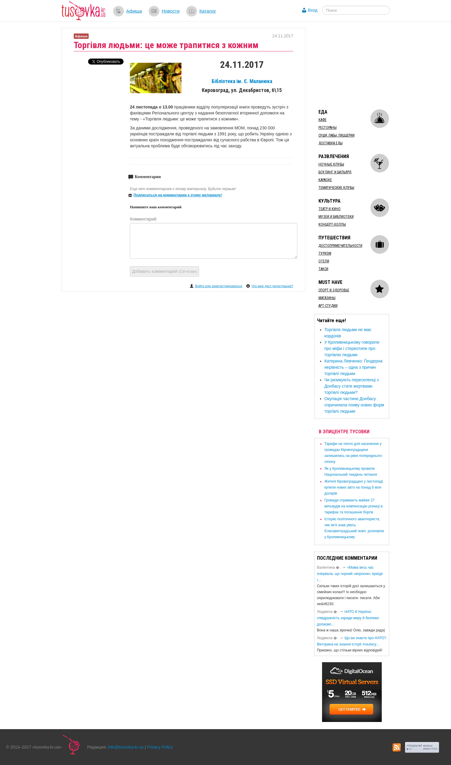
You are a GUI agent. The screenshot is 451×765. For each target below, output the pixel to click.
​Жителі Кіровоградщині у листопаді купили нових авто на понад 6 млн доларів (353, 487)
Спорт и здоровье (333, 290)
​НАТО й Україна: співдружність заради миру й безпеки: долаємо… (348, 618)
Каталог (207, 10)
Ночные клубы (331, 164)
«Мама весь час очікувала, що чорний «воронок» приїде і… (350, 573)
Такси (323, 269)
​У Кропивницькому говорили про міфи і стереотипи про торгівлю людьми (351, 348)
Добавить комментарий (164, 271)
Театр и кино (329, 209)
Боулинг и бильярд (334, 172)
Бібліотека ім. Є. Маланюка (242, 81)
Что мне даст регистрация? (272, 286)
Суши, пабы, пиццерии (336, 135)
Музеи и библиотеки (336, 217)
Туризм (324, 253)
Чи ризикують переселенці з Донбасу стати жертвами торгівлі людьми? (351, 386)
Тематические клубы (336, 188)
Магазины (326, 298)
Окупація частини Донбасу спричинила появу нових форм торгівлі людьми (354, 405)
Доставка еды (330, 143)
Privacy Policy (160, 747)
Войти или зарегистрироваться (218, 286)
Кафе (322, 120)
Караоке (325, 180)
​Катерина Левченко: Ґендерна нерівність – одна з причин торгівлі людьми (353, 367)
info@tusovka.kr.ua (126, 747)
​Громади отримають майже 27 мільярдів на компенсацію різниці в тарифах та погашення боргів (353, 506)
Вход (313, 10)
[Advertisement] (359, 65)
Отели (323, 261)
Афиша (134, 10)
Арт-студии (328, 306)
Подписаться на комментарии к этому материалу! (177, 195)
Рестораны (327, 128)
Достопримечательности (340, 246)
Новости (171, 10)
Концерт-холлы (332, 224)
